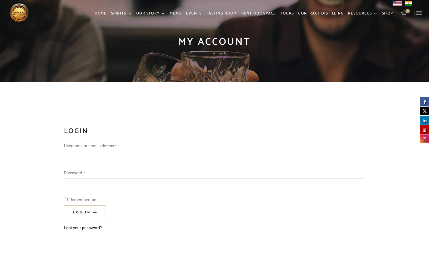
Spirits (121, 13)
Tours (287, 13)
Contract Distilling (321, 13)
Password (82, 172)
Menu (176, 13)
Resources (363, 13)
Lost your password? (83, 227)
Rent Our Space (258, 13)
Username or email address (98, 145)
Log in (82, 212)
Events (194, 13)
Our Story (150, 13)
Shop (387, 13)
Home (101, 13)
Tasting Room (221, 13)
